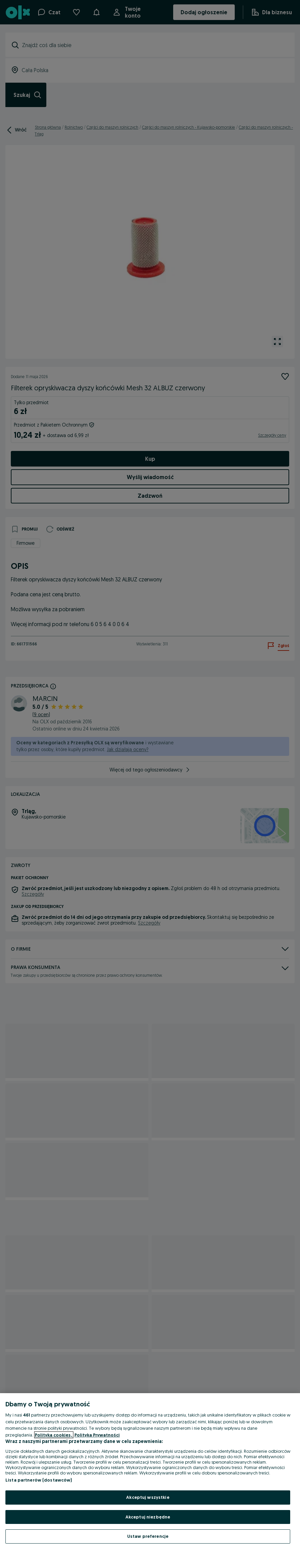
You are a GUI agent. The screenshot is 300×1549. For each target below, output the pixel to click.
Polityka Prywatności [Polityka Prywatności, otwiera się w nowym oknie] (97, 1435)
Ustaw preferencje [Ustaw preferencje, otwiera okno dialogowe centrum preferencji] (147, 1536)
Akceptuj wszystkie (147, 1497)
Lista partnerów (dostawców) (38, 1480)
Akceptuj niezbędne (147, 1517)
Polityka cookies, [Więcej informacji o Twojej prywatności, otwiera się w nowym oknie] (54, 1435)
